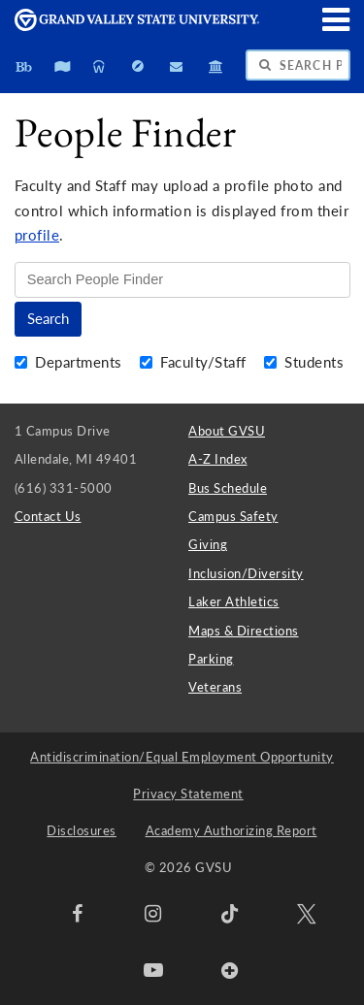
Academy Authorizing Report (231, 830)
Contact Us (48, 516)
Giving (207, 544)
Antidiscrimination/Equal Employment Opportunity (182, 756)
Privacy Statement (188, 793)
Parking (211, 658)
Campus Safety (233, 516)
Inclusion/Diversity (246, 573)
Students (304, 362)
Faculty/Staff (195, 362)
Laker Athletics (234, 601)
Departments (71, 362)
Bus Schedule (227, 488)
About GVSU (226, 430)
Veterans (215, 687)
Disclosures (81, 830)
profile (37, 235)
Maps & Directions (243, 630)
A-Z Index (218, 459)
